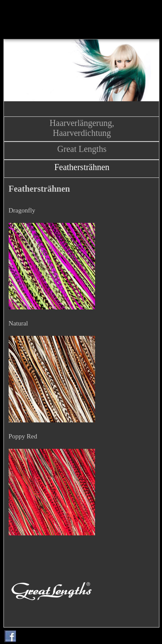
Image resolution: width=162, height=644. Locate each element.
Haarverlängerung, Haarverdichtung (82, 128)
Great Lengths (82, 149)
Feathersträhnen (82, 167)
